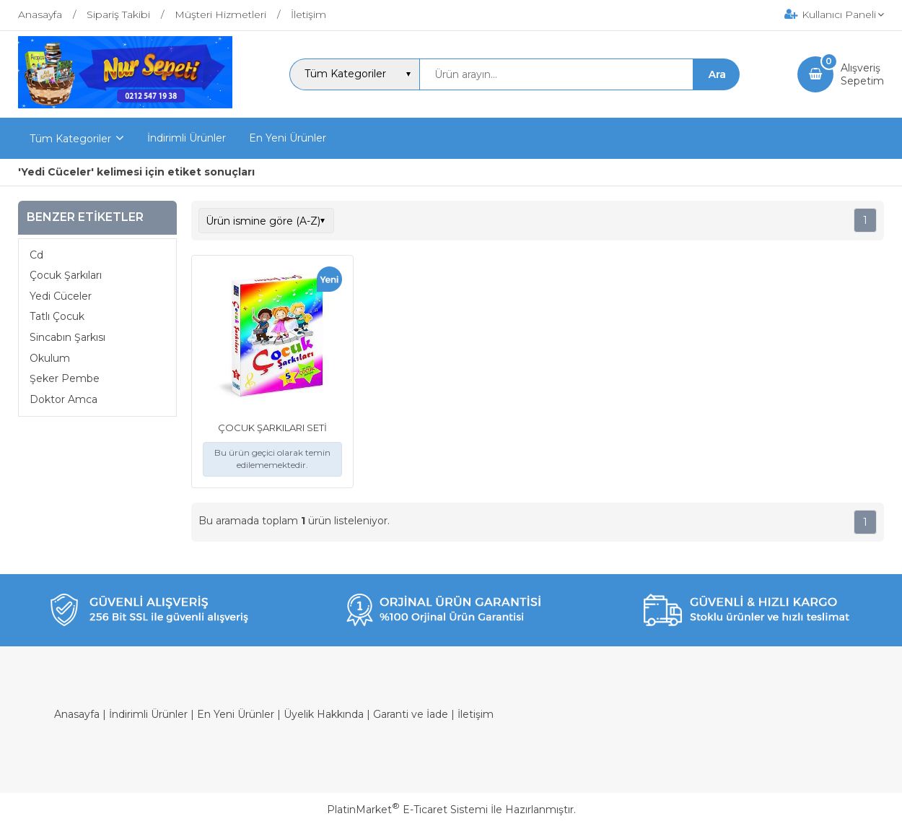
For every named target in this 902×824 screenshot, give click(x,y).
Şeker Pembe (65, 378)
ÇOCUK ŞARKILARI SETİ (272, 427)
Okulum (50, 358)
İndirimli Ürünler (148, 714)
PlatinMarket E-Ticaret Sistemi (407, 809)
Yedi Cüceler (61, 296)
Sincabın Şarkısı (67, 337)
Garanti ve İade (410, 714)
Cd (36, 254)
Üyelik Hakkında (324, 714)
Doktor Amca (63, 399)
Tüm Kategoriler (70, 138)
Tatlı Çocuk (57, 316)
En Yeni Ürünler (235, 714)
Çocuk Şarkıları (66, 275)
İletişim (475, 714)
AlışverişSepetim (862, 74)
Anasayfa (77, 714)
